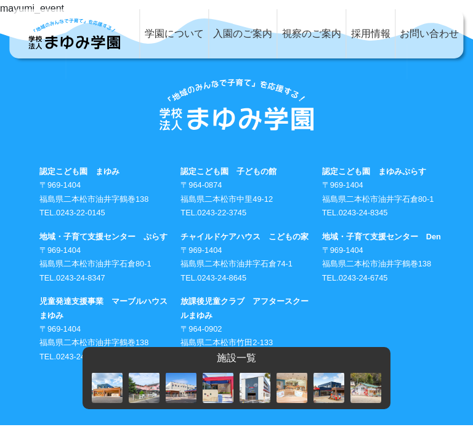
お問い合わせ (429, 33)
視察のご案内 (311, 33)
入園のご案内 (242, 33)
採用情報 (370, 33)
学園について (174, 33)
